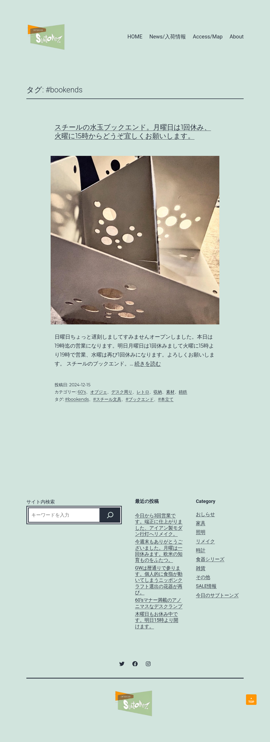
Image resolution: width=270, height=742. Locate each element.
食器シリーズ (210, 559)
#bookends (77, 399)
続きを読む (147, 363)
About (237, 36)
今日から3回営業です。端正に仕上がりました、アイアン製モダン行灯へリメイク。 (158, 525)
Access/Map (208, 36)
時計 (200, 550)
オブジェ (98, 391)
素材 (170, 391)
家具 (200, 523)
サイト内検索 (40, 501)
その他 (203, 577)
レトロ (143, 391)
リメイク (205, 541)
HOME (134, 36)
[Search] (110, 515)
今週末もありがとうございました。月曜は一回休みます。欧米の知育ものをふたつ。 (158, 551)
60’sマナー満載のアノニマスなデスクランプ (158, 603)
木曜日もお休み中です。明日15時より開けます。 (156, 620)
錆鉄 (183, 391)
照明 (200, 532)
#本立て (165, 399)
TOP (251, 702)
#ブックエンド (140, 399)
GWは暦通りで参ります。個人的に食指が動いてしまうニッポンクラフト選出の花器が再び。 (158, 580)
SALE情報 (206, 586)
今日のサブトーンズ (217, 595)
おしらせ (205, 514)
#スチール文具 (107, 399)
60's (82, 391)
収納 (157, 391)
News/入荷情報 (167, 36)
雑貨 (200, 568)
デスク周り (121, 391)
